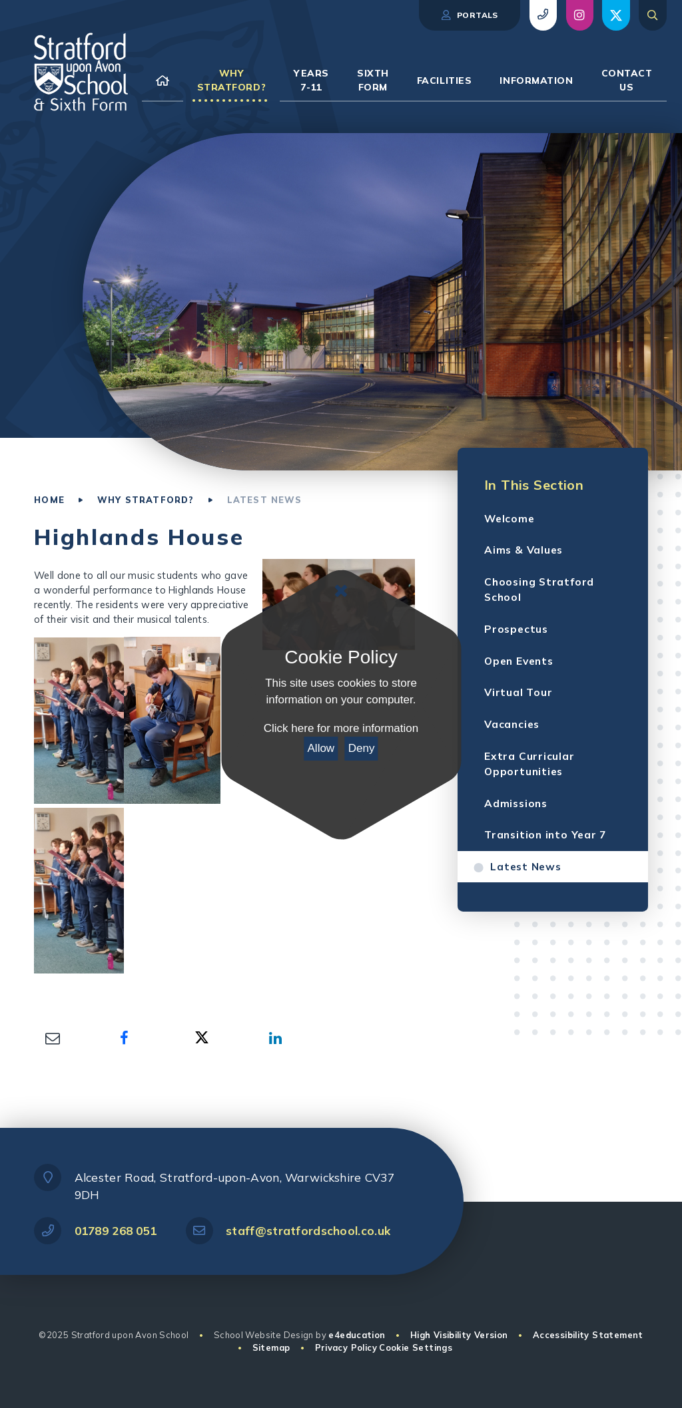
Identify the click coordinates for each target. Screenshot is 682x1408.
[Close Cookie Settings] (341, 591)
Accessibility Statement (588, 1334)
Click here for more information (341, 728)
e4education (356, 1334)
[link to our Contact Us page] (627, 81)
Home (49, 499)
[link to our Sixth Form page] (373, 81)
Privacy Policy (346, 1347)
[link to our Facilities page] (444, 81)
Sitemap (271, 1347)
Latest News (264, 499)
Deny (361, 748)
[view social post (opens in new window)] (579, 15)
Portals (469, 15)
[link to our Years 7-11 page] (311, 81)
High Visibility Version (459, 1334)
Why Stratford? (145, 499)
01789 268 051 (116, 1231)
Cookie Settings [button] (415, 1347)
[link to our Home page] (162, 81)
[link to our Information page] (536, 81)
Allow (321, 748)
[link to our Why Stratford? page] (231, 81)
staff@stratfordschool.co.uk (308, 1231)
